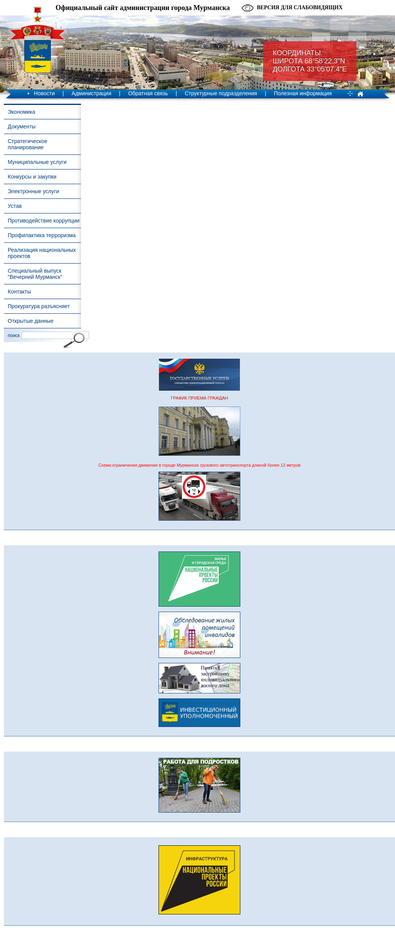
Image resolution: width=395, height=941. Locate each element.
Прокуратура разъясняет (39, 306)
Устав (15, 206)
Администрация (91, 93)
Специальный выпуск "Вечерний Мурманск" (35, 274)
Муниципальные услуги (37, 162)
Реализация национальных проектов (42, 253)
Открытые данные (31, 321)
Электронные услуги (33, 191)
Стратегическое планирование (27, 144)
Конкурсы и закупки (32, 177)
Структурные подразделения (221, 93)
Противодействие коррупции (43, 221)
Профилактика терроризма (42, 235)
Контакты (19, 291)
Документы (21, 126)
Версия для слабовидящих (300, 7)
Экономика (21, 112)
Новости (44, 93)
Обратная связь (148, 93)
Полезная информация (303, 93)
